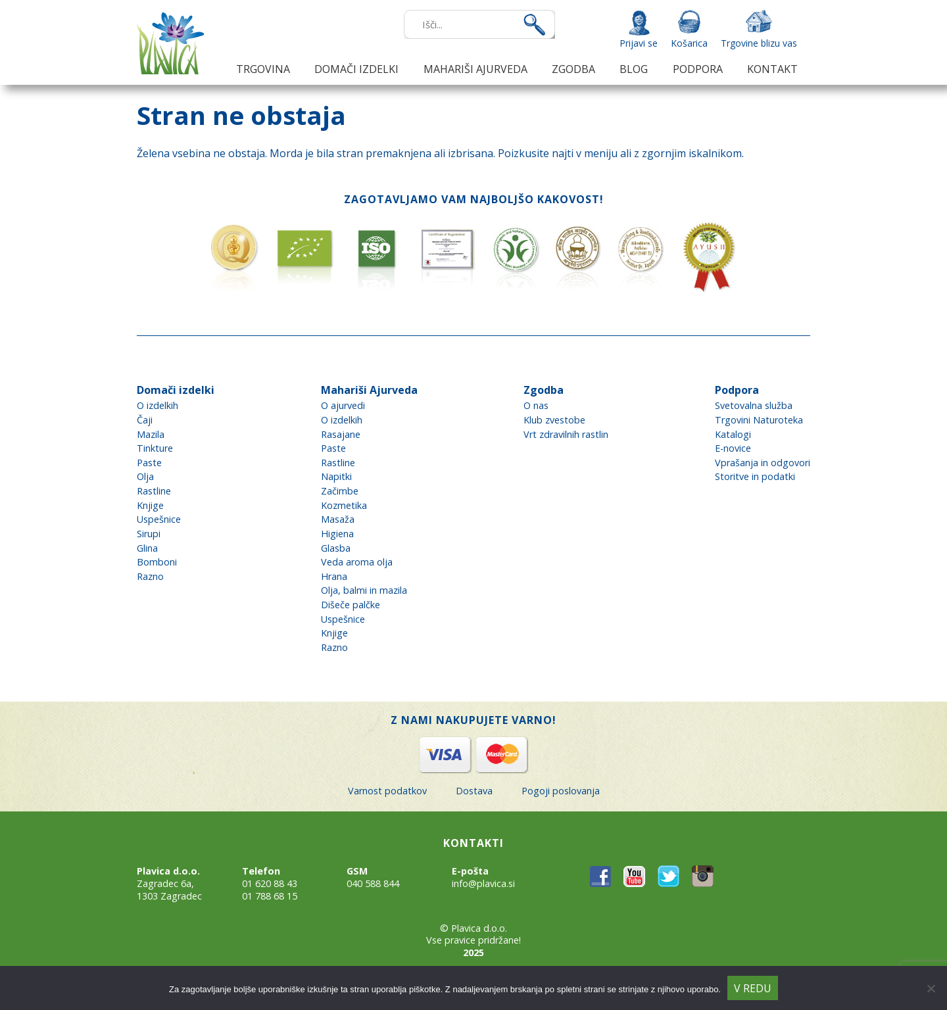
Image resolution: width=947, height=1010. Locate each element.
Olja (145, 476)
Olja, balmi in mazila (364, 590)
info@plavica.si (483, 883)
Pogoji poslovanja (561, 790)
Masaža (337, 519)
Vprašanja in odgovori (762, 462)
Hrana (334, 576)
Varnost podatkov (387, 790)
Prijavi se (638, 43)
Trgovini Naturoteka (759, 420)
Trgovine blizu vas (759, 43)
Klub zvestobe (554, 420)
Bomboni (157, 562)
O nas (535, 405)
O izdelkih (157, 405)
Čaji (145, 420)
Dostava (474, 790)
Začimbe (339, 491)
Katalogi (733, 434)
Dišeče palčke (350, 604)
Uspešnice (159, 519)
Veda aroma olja (357, 562)
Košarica (689, 43)
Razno (150, 576)
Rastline (154, 491)
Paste (149, 462)
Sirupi (148, 533)
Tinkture (155, 448)
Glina (147, 548)
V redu (752, 988)
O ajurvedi (343, 405)
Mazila (150, 434)
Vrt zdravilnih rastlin (565, 434)
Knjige (150, 505)
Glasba (336, 548)
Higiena (337, 533)
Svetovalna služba (753, 405)
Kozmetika (344, 505)
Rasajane (340, 434)
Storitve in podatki (755, 476)
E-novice (733, 448)
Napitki (336, 476)
